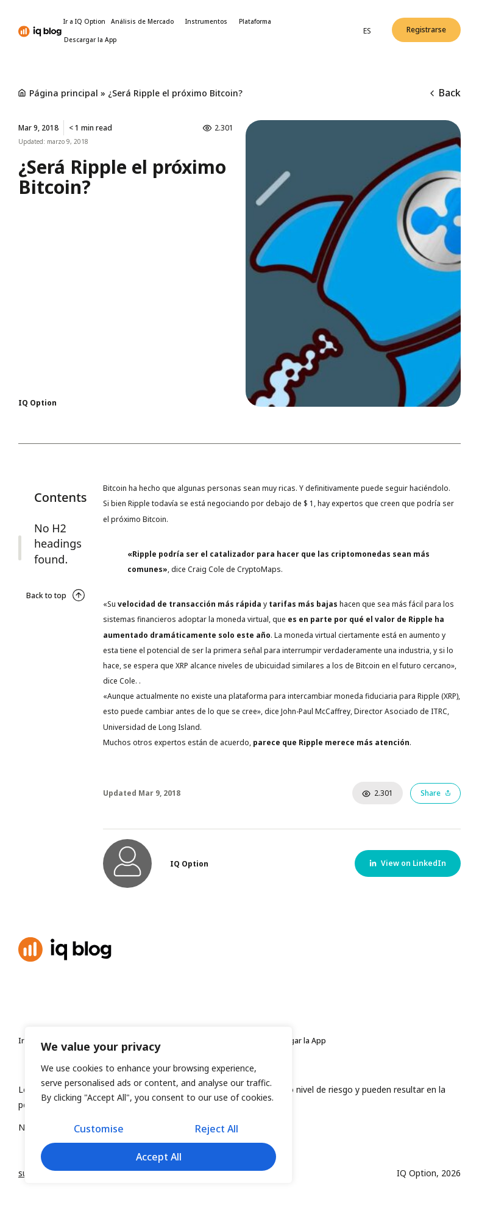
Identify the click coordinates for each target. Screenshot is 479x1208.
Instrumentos (209, 21)
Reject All (216, 1128)
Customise (99, 1128)
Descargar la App (90, 39)
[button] (426, 30)
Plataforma (255, 21)
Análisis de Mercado (145, 21)
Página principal (63, 93)
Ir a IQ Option (84, 21)
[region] (158, 1105)
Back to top (46, 595)
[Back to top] (79, 595)
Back (445, 92)
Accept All (159, 1156)
